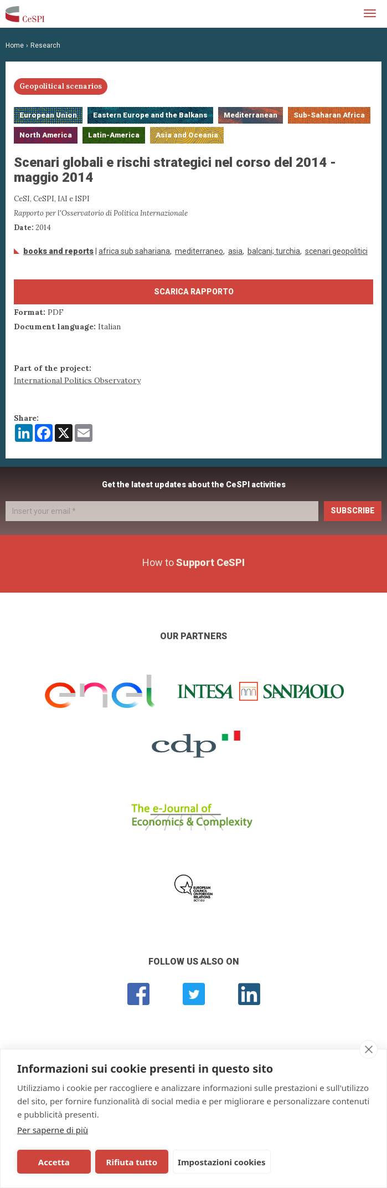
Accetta (53, 1161)
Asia (235, 251)
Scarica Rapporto (194, 291)
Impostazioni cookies (220, 1161)
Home (15, 45)
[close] (368, 1049)
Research (45, 45)
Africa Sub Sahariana (134, 251)
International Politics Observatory (77, 380)
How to (193, 562)
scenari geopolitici (336, 251)
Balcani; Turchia (273, 251)
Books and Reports (58, 251)
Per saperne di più (52, 1129)
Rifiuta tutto (130, 1161)
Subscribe (353, 510)
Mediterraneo (199, 251)
